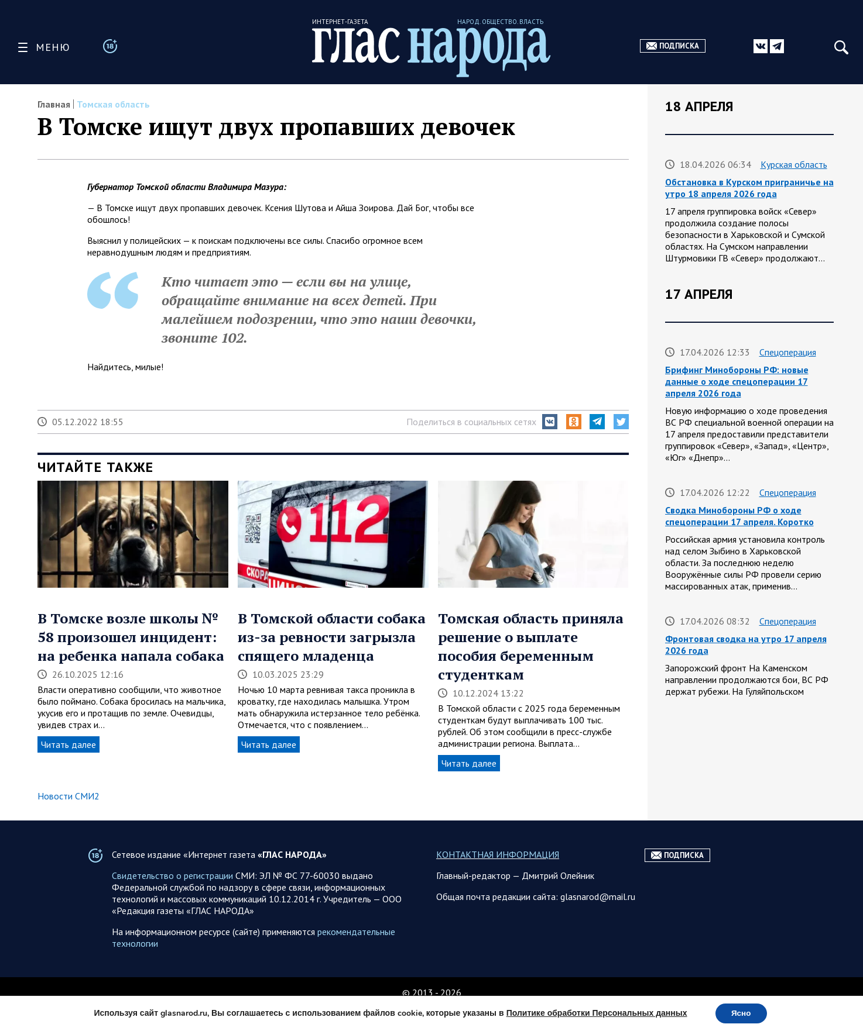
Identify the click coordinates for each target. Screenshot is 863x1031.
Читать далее (68, 744)
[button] (549, 421)
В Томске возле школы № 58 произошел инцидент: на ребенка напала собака (130, 637)
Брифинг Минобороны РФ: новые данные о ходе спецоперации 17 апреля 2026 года (737, 381)
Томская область (113, 104)
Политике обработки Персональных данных (594, 1012)
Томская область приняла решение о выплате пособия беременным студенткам (531, 646)
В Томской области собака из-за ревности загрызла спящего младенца (332, 637)
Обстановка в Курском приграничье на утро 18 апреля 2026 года (749, 187)
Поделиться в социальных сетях (471, 421)
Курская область (794, 164)
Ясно (741, 1012)
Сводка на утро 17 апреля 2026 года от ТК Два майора (744, 773)
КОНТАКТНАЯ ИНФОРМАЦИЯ (497, 878)
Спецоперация (787, 352)
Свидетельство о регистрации (172, 899)
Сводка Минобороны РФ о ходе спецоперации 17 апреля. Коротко (739, 515)
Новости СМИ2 (68, 796)
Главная (53, 104)
